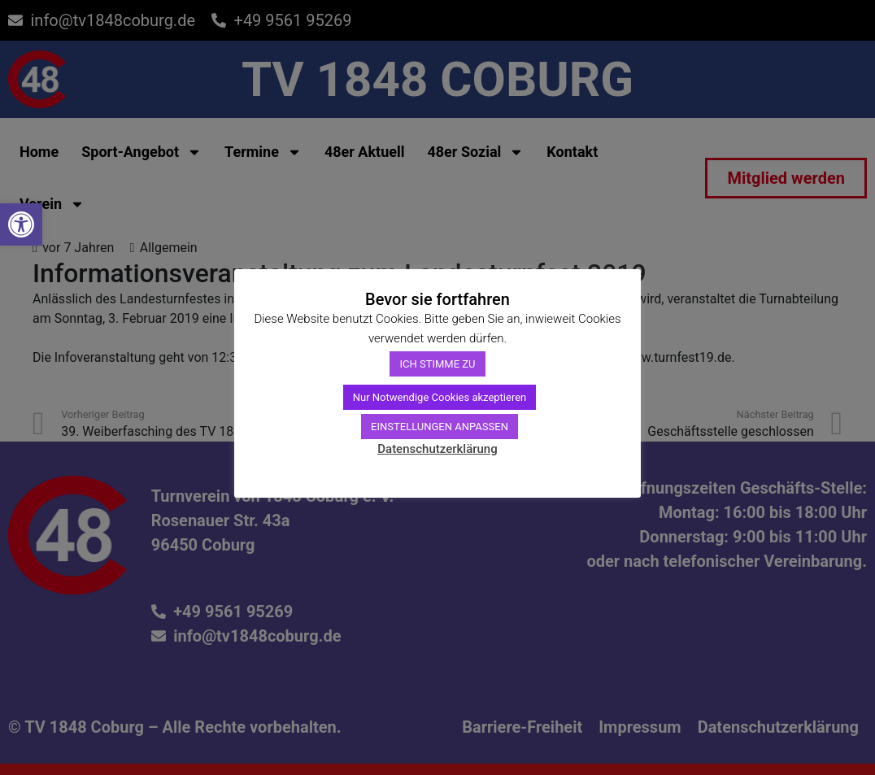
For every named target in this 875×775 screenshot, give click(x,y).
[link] (21, 224)
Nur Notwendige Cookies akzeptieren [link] (440, 397)
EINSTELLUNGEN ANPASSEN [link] (439, 426)
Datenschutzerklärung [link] (437, 449)
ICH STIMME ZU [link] (437, 364)
